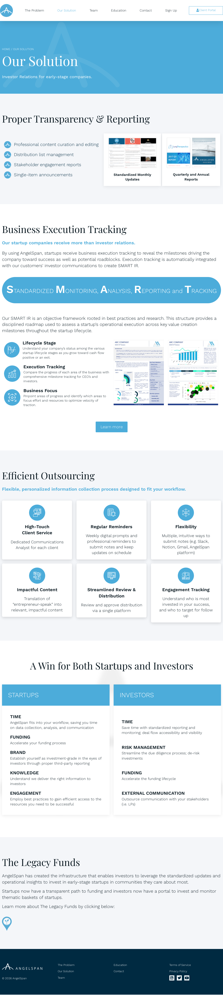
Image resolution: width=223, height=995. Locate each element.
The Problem (34, 10)
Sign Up (171, 10)
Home (6, 49)
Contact (146, 10)
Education (118, 10)
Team (94, 10)
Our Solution (66, 10)
